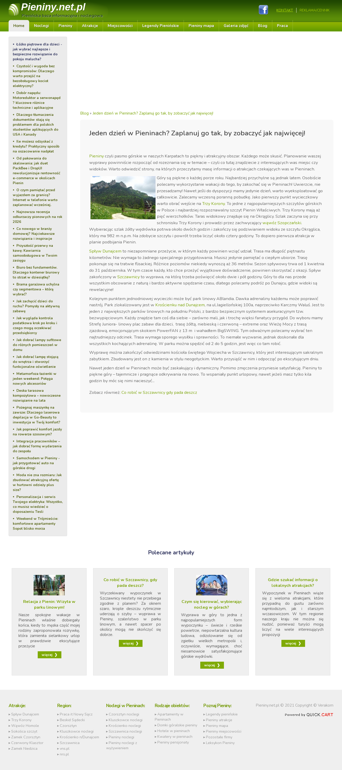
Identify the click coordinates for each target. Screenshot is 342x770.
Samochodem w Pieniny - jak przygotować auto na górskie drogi (36, 463)
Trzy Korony (213, 204)
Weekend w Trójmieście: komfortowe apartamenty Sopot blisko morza (35, 523)
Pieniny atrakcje (219, 719)
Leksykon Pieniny (220, 742)
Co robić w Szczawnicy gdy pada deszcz (159, 392)
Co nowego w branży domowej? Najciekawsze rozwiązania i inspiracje (34, 233)
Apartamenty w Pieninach (169, 717)
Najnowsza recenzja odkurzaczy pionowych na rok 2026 (37, 216)
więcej (47, 654)
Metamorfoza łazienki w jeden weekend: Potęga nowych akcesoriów (34, 378)
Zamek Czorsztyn (25, 737)
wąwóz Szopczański (281, 223)
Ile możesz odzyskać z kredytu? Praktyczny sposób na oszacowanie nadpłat (36, 146)
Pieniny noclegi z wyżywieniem (121, 745)
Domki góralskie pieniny (177, 725)
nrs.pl (64, 754)
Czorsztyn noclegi (124, 714)
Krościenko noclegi (125, 725)
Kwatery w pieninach (174, 736)
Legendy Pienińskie (160, 25)
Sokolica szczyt (24, 731)
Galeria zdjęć (236, 25)
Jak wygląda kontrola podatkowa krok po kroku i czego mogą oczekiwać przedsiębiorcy (35, 325)
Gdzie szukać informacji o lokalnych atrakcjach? (293, 582)
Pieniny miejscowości (223, 731)
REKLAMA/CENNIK (315, 10)
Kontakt (284, 10)
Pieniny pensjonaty (173, 742)
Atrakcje (90, 25)
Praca (282, 25)
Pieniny (53, 6)
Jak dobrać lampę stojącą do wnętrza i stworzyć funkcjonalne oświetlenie (35, 361)
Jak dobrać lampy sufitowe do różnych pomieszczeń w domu (37, 344)
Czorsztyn (68, 725)
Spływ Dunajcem (105, 251)
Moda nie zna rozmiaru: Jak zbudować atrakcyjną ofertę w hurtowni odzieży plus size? (37, 482)
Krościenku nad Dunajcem (180, 305)
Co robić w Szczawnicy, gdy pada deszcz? (130, 582)
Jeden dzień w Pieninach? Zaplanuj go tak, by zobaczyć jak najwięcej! (153, 113)
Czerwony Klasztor (27, 742)
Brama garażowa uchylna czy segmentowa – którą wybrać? (36, 289)
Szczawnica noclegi (125, 731)
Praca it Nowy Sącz (76, 714)
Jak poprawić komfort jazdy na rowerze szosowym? (37, 432)
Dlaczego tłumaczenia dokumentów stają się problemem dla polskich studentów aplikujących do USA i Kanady (35, 124)
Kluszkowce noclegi (77, 731)
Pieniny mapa (201, 25)
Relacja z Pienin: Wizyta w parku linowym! (49, 604)
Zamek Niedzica (24, 748)
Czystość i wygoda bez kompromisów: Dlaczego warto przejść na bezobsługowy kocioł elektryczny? (34, 76)
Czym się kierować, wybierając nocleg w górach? (212, 604)
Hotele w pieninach (173, 730)
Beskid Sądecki (72, 719)
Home (18, 25)
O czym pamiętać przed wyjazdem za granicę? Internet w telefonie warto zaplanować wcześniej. (35, 197)
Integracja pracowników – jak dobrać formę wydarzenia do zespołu (37, 446)
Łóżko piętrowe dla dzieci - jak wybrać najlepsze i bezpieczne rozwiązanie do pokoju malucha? (37, 52)
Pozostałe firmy (219, 737)
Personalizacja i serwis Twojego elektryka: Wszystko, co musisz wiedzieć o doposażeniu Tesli (38, 504)
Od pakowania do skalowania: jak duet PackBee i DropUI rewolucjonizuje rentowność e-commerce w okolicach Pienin (36, 170)
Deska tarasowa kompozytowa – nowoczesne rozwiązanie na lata (37, 395)
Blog (262, 25)
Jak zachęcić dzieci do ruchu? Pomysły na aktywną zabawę (36, 306)
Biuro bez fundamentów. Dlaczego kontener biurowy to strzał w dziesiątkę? (36, 272)
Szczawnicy (128, 277)
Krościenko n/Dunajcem (79, 737)
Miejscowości (120, 25)
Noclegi (41, 25)
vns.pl (64, 748)
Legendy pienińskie (222, 714)
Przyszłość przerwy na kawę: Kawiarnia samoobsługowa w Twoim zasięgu (35, 253)
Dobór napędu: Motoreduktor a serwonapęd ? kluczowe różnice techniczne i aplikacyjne (37, 100)
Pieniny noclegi (121, 737)
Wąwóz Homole (25, 725)
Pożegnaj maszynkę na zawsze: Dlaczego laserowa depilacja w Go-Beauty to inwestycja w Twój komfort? (36, 415)
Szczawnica (70, 742)
